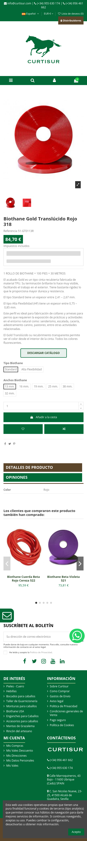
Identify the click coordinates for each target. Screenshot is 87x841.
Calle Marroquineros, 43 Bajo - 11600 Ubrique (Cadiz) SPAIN (64, 780)
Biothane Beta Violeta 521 (63, 578)
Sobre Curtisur (59, 686)
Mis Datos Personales (20, 760)
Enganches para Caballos (22, 716)
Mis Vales (12, 766)
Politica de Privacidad (63, 706)
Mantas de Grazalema (20, 726)
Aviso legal (57, 701)
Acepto (76, 832)
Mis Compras (14, 746)
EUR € (48, 13)
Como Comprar (60, 691)
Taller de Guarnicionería (21, 701)
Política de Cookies (62, 725)
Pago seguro (58, 720)
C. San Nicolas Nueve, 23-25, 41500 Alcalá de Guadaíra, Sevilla (64, 795)
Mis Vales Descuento (19, 751)
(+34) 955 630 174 (47, 3)
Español (31, 13)
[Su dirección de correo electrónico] (39, 637)
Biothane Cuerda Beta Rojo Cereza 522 (23, 578)
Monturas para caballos (21, 706)
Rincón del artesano (19, 731)
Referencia (10, 231)
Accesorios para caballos (22, 721)
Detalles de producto (29, 467)
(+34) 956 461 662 (61, 760)
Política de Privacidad (41, 652)
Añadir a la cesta (43, 417)
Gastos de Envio (60, 696)
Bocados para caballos (20, 696)
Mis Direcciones (16, 756)
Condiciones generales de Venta (66, 713)
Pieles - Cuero (15, 686)
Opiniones (16, 477)
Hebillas (11, 691)
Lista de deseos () (71, 13)
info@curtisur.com (17, 3)
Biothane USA (15, 711)
